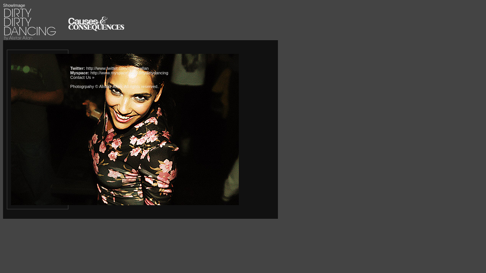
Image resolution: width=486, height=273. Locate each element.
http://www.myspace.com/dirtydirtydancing (129, 73)
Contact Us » (82, 77)
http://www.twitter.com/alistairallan (117, 68)
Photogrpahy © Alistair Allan (96, 86)
